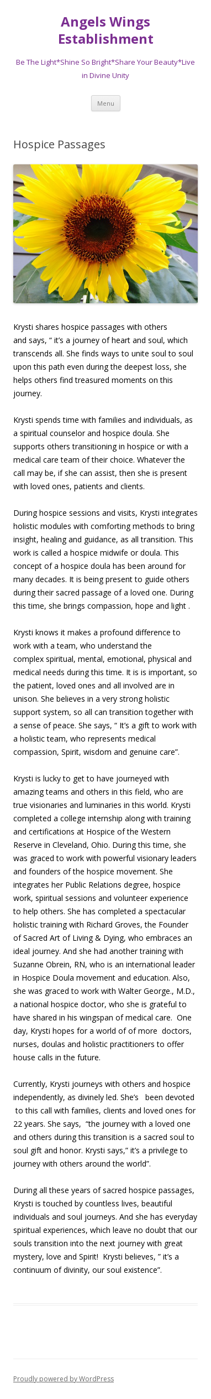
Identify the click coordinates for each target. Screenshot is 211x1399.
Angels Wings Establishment (106, 30)
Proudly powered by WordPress (63, 1379)
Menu (105, 103)
